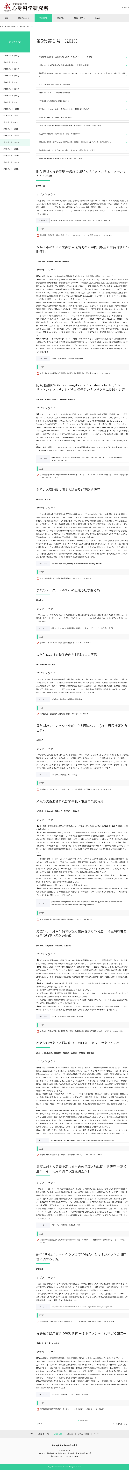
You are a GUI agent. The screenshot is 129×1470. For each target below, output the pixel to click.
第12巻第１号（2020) (11, 96)
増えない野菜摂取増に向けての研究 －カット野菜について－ (60, 134)
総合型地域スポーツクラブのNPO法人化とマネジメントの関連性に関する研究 (67, 150)
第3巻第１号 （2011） (11, 156)
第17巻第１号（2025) (11, 62)
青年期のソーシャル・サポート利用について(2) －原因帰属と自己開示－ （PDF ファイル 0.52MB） (76, 789)
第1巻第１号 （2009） (11, 169)
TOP (1, 26)
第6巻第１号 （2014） (11, 136)
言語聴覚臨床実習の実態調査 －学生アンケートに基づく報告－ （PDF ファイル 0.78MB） (72, 1409)
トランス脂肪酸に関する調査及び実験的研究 (55, 84)
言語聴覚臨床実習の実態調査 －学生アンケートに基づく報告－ (61, 158)
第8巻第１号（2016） (11, 122)
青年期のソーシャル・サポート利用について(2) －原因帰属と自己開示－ (65, 109)
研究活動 (70, 1434)
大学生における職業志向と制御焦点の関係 (54, 101)
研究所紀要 (11, 26)
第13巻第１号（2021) (11, 89)
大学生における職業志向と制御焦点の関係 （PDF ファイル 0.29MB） (65, 714)
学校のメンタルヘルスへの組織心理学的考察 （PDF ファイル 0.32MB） (66, 643)
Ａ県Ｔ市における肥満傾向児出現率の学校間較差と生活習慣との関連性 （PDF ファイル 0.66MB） (75, 373)
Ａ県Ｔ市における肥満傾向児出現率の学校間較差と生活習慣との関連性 (64, 65)
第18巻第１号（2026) (11, 56)
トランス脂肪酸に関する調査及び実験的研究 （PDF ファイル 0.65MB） (66, 578)
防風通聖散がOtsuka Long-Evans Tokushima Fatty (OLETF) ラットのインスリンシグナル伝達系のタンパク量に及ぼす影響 (82, 74)
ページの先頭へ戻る (120, 1424)
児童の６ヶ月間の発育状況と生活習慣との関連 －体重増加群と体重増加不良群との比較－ (71, 126)
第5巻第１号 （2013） (11, 142)
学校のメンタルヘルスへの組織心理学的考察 (55, 93)
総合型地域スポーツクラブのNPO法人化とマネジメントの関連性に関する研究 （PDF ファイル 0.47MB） (78, 1321)
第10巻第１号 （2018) (11, 109)
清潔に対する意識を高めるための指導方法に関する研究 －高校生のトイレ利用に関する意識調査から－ (76, 142)
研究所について (43, 1434)
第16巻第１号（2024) (11, 69)
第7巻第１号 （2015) (10, 129)
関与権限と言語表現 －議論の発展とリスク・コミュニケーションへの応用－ (66, 57)
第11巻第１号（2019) (11, 102)
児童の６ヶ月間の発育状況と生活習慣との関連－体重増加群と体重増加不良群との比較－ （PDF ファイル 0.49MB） (81, 1031)
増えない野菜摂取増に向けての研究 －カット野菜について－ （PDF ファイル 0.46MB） (71, 1155)
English (96, 1434)
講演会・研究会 (83, 1434)
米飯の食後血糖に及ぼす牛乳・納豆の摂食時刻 (55, 117)
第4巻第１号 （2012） (11, 149)
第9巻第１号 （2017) (10, 116)
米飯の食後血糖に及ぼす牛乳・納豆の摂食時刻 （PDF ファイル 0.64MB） (66, 919)
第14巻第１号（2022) (11, 82)
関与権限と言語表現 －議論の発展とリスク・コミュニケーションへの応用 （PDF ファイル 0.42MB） (76, 235)
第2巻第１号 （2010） (11, 162)
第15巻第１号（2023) (11, 76)
